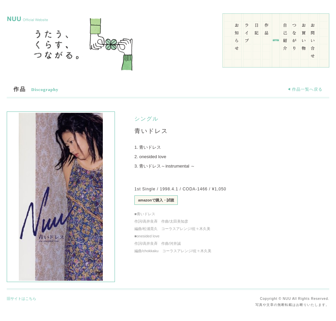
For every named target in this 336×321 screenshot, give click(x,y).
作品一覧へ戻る (305, 89)
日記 (257, 38)
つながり (294, 38)
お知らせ (237, 38)
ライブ (247, 38)
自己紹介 (285, 38)
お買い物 (304, 38)
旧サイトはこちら (21, 298)
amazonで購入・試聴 (156, 200)
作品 (266, 38)
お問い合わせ (313, 38)
